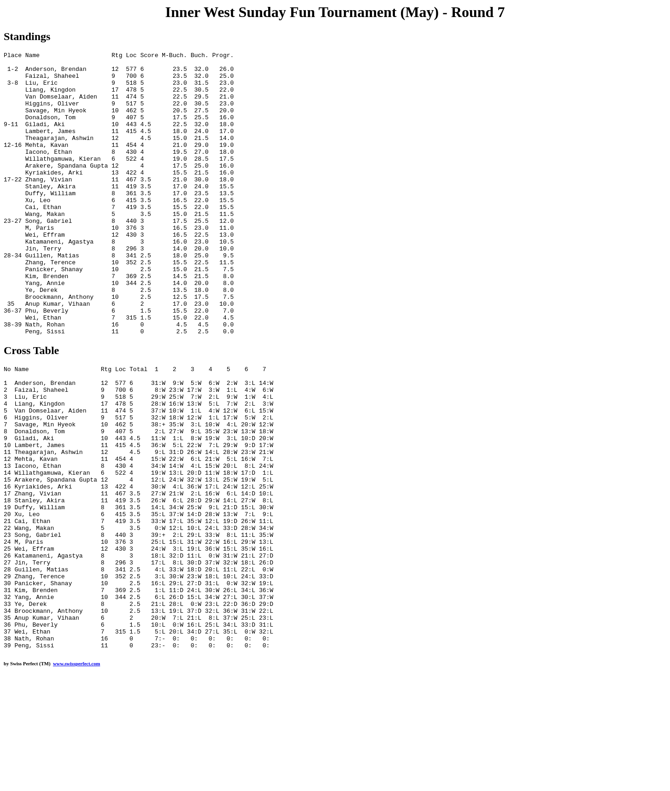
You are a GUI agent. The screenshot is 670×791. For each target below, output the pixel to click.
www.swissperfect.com (76, 776)
